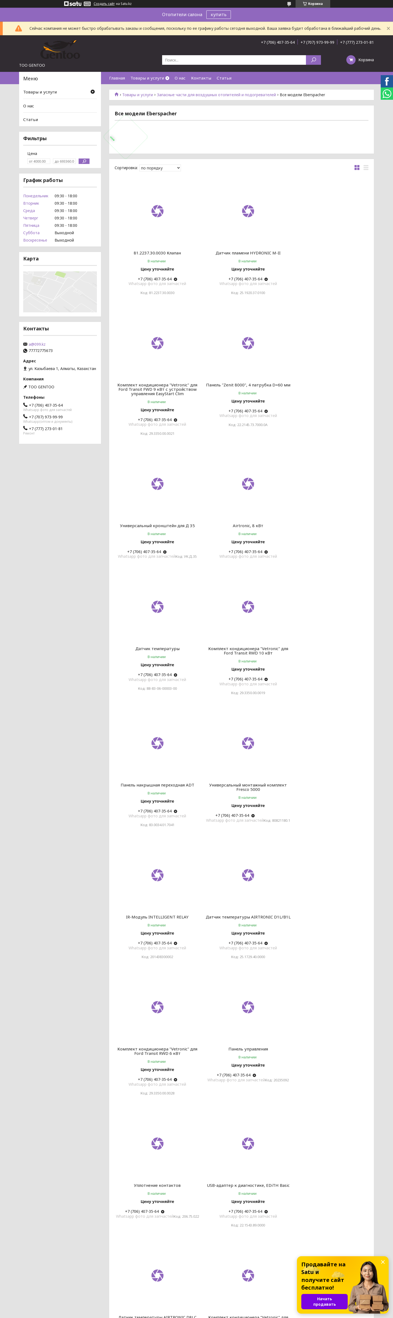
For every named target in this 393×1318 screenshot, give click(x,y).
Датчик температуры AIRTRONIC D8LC (241, 939)
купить (219, 14)
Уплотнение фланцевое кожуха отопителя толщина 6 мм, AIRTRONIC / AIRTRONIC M (241, 1084)
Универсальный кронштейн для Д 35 (241, 393)
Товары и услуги (147, 78)
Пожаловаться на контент (209, 1312)
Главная (117, 78)
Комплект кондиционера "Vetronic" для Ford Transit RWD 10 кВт (241, 532)
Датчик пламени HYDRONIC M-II (241, 253)
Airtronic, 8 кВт (327, 393)
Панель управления (241, 802)
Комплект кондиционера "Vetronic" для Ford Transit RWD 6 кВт (155, 804)
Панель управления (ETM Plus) (155, 1080)
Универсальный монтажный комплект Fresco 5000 (155, 668)
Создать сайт (104, 4)
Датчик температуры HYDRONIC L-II (155, 1220)
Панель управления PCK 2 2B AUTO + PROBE (328, 1222)
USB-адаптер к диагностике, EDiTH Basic (155, 941)
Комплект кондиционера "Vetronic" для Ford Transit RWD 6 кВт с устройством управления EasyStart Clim (328, 943)
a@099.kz (37, 344)
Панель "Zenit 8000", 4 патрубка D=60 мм (155, 395)
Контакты (201, 78)
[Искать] (313, 60)
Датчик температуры (155, 530)
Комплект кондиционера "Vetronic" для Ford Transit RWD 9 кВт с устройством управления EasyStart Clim (241, 1224)
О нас (180, 78)
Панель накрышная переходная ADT (328, 530)
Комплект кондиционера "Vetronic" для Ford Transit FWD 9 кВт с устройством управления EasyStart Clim (328, 257)
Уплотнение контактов (328, 802)
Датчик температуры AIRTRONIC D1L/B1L (327, 668)
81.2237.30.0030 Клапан (155, 253)
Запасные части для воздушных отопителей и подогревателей (216, 94)
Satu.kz (220, 1307)
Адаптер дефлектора (327, 1080)
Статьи (224, 78)
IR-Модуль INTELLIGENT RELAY (241, 666)
